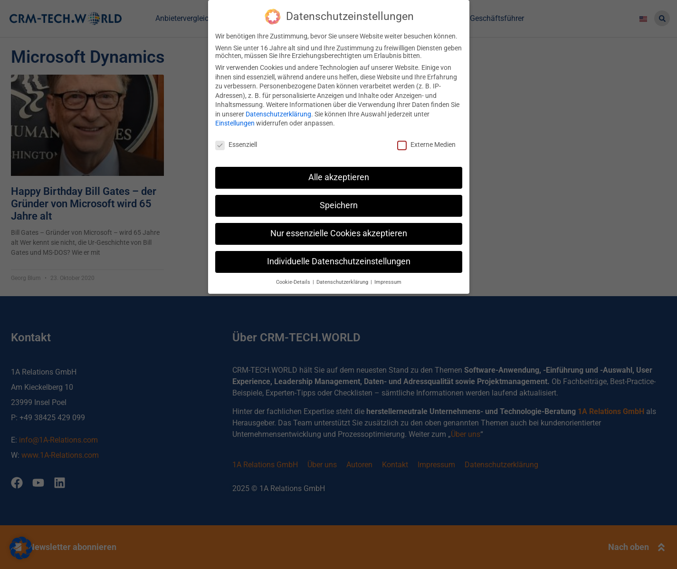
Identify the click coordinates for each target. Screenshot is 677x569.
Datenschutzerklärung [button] (343, 281)
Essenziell (236, 143)
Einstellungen (235, 122)
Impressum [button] (387, 281)
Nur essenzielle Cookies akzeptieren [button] (338, 232)
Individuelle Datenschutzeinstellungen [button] (338, 260)
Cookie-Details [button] (294, 281)
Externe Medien (426, 143)
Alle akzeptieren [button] (338, 176)
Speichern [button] (339, 204)
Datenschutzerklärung (278, 112)
